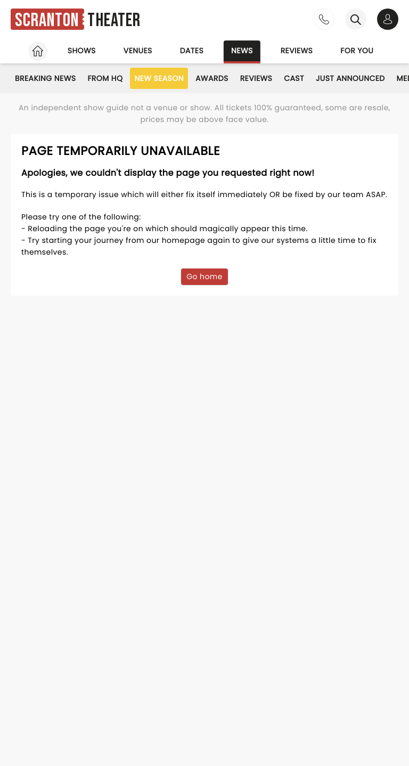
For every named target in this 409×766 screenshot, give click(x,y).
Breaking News (45, 78)
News (242, 50)
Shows (82, 50)
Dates (191, 50)
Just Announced (350, 78)
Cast (294, 78)
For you (356, 50)
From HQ (104, 78)
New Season (159, 78)
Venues (138, 50)
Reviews (297, 50)
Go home (204, 276)
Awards (211, 78)
